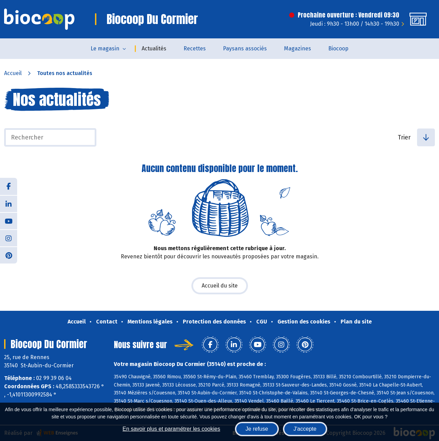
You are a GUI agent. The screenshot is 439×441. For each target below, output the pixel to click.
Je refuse (257, 429)
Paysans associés (245, 48)
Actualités (154, 48)
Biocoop (338, 48)
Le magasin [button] (105, 48)
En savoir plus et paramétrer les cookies (171, 429)
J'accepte (305, 429)
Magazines (297, 48)
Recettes (194, 48)
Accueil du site (220, 285)
